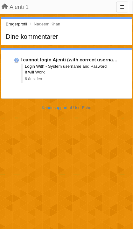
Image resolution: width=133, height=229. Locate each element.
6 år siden (33, 79)
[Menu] (122, 7)
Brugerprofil (16, 24)
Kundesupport (54, 107)
